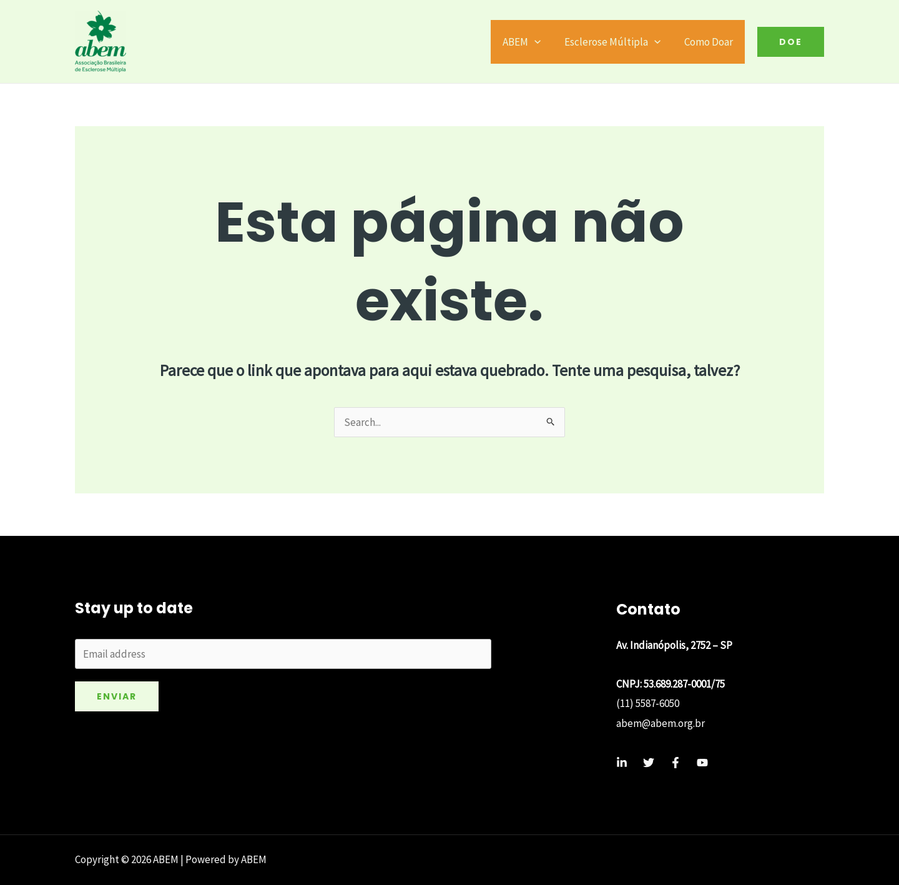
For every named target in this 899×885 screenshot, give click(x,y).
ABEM (528, 42)
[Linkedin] (621, 762)
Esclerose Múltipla (616, 42)
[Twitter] (648, 762)
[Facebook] (675, 762)
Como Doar (709, 42)
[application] (540, 42)
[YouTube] (702, 762)
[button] (790, 42)
